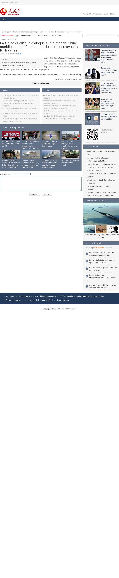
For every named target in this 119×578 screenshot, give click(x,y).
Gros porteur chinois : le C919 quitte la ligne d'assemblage (51, 143)
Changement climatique (30, 32)
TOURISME (104, 22)
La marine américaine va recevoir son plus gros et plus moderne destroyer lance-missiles (50, 165)
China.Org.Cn (24, 296)
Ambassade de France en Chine (90, 296)
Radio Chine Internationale (44, 296)
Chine (14, 39)
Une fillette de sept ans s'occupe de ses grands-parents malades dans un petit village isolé (30, 146)
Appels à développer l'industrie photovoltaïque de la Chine (38, 36)
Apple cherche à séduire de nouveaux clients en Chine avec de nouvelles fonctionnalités (109, 88)
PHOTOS (7, 27)
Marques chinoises (47, 32)
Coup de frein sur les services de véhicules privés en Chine (109, 116)
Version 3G (87, 14)
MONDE (27, 22)
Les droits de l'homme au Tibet (40, 300)
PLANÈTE (84, 22)
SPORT (94, 22)
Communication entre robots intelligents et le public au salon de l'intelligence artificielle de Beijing (101, 167)
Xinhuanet (10, 296)
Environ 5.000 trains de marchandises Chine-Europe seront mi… (101, 277)
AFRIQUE (38, 22)
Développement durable (11, 32)
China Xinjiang (62, 300)
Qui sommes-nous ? (100, 14)
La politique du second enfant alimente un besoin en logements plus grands (108, 103)
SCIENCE (48, 22)
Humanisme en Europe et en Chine (68, 32)
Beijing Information (14, 300)
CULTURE (59, 22)
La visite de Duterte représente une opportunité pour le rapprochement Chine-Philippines (19, 64)
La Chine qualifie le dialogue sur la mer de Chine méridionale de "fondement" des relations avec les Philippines (18, 103)
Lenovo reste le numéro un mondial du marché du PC (11, 143)
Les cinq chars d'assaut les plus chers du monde (70, 162)
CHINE (6, 22)
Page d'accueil (5, 39)
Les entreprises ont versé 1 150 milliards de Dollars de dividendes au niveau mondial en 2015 (11, 165)
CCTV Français (66, 296)
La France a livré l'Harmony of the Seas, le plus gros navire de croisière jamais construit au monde (30, 165)
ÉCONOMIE (17, 22)
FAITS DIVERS (71, 22)
